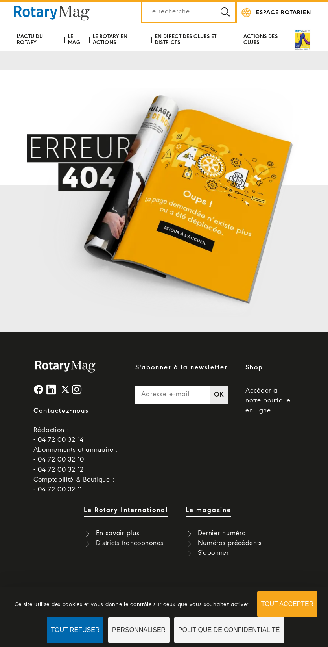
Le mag (74, 39)
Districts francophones (130, 543)
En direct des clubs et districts (186, 39)
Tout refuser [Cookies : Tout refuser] (75, 630)
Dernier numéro (222, 533)
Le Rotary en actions (110, 39)
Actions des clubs (260, 39)
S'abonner (213, 553)
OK (219, 395)
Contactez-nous (61, 411)
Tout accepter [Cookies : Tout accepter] (287, 604)
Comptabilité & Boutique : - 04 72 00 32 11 (73, 484)
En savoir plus (118, 533)
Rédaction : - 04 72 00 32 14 (58, 435)
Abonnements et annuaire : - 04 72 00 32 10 (75, 454)
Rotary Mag (52, 12)
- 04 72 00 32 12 (58, 470)
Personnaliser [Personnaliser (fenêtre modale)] (139, 630)
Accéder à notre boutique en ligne (268, 400)
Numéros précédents (230, 543)
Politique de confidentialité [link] (229, 630)
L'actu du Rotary (30, 39)
